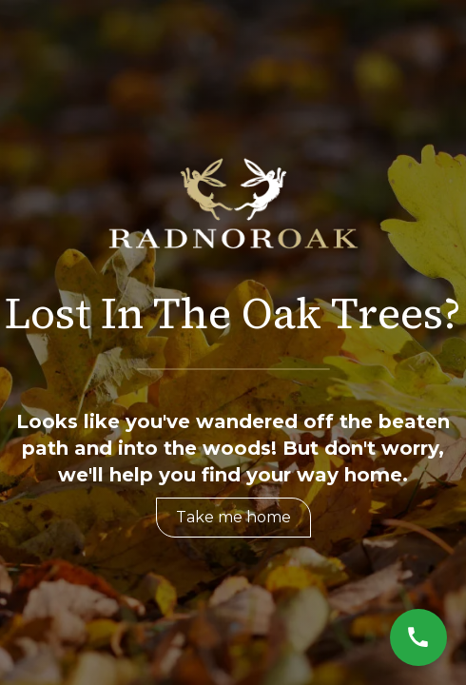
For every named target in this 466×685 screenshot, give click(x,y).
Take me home (233, 517)
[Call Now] (418, 637)
